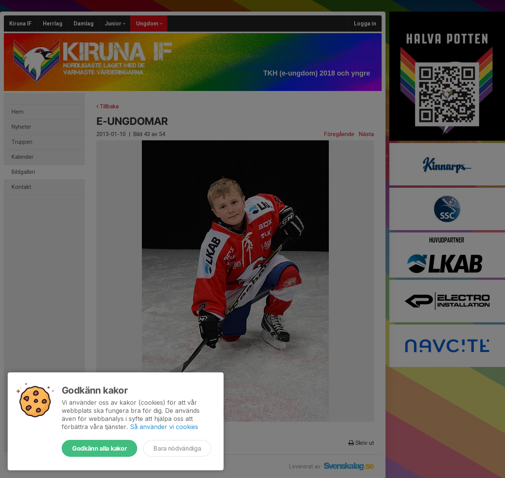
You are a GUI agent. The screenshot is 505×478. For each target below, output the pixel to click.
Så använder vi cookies (164, 427)
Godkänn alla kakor (99, 448)
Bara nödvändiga (177, 448)
